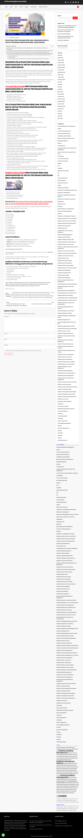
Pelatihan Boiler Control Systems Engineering (65, 231)
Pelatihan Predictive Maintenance (65, 333)
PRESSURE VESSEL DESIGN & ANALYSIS (66, 408)
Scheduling (60, 418)
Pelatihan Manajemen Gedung (65, 313)
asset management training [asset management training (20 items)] (62, 747)
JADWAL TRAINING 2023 (13, 56)
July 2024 (60, 82)
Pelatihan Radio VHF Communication (66, 364)
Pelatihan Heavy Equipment (64, 277)
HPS (58, 175)
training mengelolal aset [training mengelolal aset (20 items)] (70, 782)
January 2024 (61, 96)
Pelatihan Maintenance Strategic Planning (67, 297)
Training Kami (33, 6)
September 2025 (61, 72)
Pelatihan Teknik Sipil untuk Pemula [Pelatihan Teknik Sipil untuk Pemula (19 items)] (62, 770)
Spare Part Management (63, 428)
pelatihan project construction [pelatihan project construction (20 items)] (70, 765)
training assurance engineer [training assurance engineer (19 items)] (67, 773)
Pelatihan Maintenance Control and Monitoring (66, 287)
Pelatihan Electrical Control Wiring (65, 265)
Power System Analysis (63, 406)
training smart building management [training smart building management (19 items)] (63, 791)
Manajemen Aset (61, 204)
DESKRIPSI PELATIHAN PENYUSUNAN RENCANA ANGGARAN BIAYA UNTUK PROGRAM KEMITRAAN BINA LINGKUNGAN (27, 48)
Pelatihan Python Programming (65, 359)
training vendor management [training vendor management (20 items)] (68, 792)
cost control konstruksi (63, 158)
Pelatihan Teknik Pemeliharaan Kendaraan (67, 386)
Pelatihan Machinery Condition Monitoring (67, 284)
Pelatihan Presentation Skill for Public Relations (66, 336)
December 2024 (61, 79)
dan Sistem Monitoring (63, 161)
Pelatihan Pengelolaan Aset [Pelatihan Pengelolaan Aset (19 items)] (68, 763)
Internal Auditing (61, 180)
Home (6, 6)
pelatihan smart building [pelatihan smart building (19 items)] (60, 768)
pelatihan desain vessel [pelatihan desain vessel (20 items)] (65, 756)
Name (6, 333)
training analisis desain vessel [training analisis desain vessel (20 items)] (68, 771)
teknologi (60, 435)
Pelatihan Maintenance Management (66, 290)
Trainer (11, 6)
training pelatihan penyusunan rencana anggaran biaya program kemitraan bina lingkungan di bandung (32, 293)
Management (8, 295)
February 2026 (61, 60)
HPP (58, 173)
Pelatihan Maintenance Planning (65, 295)
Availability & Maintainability (64, 136)
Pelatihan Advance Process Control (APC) (67, 218)
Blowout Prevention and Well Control (66, 138)
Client (16, 6)
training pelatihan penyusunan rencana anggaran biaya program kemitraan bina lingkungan (30, 292)
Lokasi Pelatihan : (12, 57)
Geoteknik (60, 168)
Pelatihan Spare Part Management (66, 375)
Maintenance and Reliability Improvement (67, 190)
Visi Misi (21, 6)
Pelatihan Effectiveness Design (65, 260)
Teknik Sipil (8, 296)
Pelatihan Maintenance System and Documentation (66, 303)
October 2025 (61, 69)
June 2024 (60, 84)
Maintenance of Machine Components (66, 199)
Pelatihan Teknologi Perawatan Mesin (66, 394)
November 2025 (61, 67)
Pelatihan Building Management (65, 234)
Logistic (7, 293)
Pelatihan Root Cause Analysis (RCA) (66, 373)
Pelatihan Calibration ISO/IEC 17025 (66, 239)
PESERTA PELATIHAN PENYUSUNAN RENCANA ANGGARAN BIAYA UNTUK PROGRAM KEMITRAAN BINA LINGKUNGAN (30, 53)
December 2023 (61, 99)
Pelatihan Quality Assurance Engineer (66, 361)
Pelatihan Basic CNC (62, 228)
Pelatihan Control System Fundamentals (67, 253)
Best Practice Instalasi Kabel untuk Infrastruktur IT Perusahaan (66, 30)
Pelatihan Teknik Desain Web (64, 384)
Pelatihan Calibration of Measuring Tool (67, 242)
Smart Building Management (64, 423)
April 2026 (60, 55)
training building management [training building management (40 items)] (65, 776)
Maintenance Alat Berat (63, 187)
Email (5, 339)
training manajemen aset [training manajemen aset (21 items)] (61, 781)
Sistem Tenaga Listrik (63, 420)
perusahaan (60, 403)
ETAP (59, 166)
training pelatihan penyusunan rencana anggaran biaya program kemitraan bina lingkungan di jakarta (32, 295)
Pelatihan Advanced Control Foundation (67, 221)
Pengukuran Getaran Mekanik (64, 401)
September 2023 (61, 106)
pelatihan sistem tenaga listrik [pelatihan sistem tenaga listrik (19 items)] (72, 766)
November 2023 (61, 101)
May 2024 (60, 86)
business (60, 143)
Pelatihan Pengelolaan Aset (64, 319)
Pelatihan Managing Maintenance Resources (65, 307)
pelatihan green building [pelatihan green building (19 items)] (63, 758)
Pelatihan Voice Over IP (63, 399)
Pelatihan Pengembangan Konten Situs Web (67, 323)
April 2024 (60, 89)
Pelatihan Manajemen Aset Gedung (66, 310)
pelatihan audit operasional (64, 225)
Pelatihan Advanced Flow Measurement (67, 223)
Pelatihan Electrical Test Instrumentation (67, 268)
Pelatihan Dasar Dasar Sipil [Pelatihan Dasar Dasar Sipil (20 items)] (66, 754)
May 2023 (60, 113)
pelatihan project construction (65, 357)
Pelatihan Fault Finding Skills (64, 270)
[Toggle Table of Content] (51, 46)
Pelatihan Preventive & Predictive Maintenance (65, 340)
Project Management (62, 416)
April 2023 (60, 116)
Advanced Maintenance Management (66, 126)
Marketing (60, 206)
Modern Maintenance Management (66, 208)
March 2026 (60, 57)
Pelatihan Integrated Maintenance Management (66, 280)
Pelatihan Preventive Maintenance (65, 344)
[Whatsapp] (3, 835)
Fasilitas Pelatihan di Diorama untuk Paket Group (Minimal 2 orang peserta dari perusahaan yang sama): (28, 58)
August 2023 (60, 108)
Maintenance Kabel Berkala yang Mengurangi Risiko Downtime (65, 37)
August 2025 (60, 74)
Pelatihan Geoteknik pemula (64, 272)
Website (6, 345)
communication (61, 145)
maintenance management (64, 192)
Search (59, 15)
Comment (7, 316)
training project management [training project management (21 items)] (69, 786)
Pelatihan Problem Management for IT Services (66, 351)
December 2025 (61, 65)
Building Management (63, 140)
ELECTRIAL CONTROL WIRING (64, 34)
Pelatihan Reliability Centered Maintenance (64, 367)
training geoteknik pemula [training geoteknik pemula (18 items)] (71, 779)
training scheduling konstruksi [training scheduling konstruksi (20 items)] (70, 789)
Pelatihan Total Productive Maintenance (67, 396)
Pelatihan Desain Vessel (63, 258)
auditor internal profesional (64, 133)
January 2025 (61, 77)
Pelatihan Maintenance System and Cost (67, 300)
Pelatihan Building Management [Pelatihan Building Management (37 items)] (64, 752)
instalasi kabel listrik (62, 178)
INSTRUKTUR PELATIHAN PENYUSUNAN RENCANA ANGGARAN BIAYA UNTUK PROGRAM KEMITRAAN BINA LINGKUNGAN (30, 54)
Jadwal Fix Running (43, 6)
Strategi (59, 430)
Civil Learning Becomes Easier (15, 1)
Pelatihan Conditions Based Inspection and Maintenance (68, 247)
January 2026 (61, 62)
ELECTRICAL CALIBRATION (63, 40)
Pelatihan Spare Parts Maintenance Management (66, 378)
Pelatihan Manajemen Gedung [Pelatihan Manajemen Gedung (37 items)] (65, 762)
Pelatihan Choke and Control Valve (66, 244)
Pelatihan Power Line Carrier (64, 331)
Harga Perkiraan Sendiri (63, 170)
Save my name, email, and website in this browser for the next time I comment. (23, 350)
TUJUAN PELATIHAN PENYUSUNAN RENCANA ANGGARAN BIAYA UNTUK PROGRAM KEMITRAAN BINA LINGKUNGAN (30, 50)
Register (26, 6)
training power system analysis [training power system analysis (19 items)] (69, 784)
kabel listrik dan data (63, 183)
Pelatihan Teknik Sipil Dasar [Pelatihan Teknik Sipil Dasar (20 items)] (71, 768)
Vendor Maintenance (62, 440)
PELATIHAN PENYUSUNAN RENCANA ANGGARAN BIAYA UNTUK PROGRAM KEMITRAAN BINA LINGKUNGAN (28, 52)
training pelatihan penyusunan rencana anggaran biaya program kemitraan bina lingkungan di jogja (32, 297)
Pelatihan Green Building (63, 275)
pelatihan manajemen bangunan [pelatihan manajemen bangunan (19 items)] (65, 759)
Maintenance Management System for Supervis (67, 195)
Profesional (60, 413)
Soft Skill (60, 425)
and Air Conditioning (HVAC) (64, 131)
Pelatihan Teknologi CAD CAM (64, 389)
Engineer (60, 163)
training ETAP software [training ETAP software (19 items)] (73, 777)
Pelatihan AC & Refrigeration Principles (67, 216)
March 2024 (60, 91)
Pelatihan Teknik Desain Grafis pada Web (67, 382)
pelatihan (60, 213)
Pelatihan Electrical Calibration (65, 263)
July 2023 (60, 111)
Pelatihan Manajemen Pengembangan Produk (67, 316)
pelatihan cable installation (64, 237)
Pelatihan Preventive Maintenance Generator (65, 347)
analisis (59, 128)
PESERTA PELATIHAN (15, 172)
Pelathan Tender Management (65, 211)
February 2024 (61, 94)
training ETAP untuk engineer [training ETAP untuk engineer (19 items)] (61, 779)
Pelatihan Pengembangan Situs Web (66, 326)
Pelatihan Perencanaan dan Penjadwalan (67, 328)
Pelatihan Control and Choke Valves (66, 251)
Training (59, 437)
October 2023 (61, 103)
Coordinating (61, 156)
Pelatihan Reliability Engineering (65, 370)
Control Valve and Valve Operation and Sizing (67, 153)
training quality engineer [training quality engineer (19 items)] (67, 787)
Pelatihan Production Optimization (66, 354)
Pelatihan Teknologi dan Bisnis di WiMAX (67, 391)
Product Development (63, 411)
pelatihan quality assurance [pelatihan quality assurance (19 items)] (61, 766)
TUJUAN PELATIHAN (14, 86)
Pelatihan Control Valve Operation (65, 255)
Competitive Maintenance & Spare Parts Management (67, 148)
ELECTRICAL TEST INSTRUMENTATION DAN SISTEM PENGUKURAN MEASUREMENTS (67, 26)
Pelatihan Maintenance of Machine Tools (67, 293)
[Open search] (78, 7)
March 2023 (60, 118)
